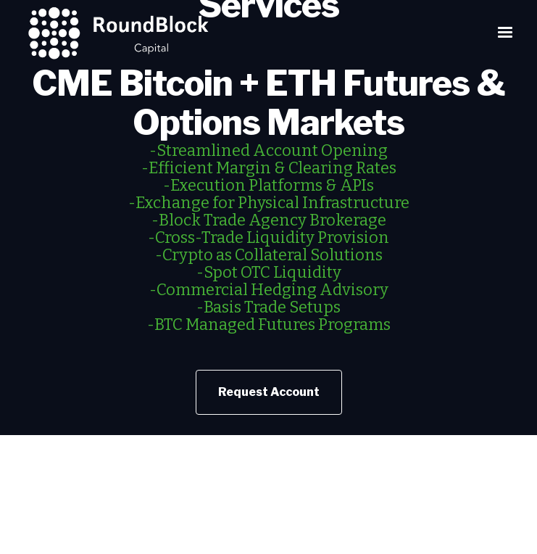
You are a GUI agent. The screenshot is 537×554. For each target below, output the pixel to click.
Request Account (269, 392)
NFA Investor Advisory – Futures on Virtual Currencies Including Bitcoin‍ (268, 517)
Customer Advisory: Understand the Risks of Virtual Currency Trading (269, 546)
